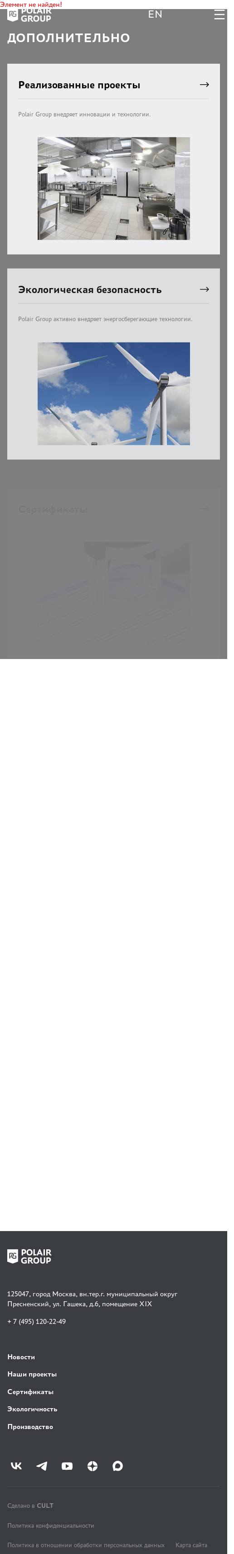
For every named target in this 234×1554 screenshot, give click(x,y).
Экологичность (32, 1409)
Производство (30, 1426)
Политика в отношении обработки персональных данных (86, 1545)
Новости (21, 1356)
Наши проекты (32, 1374)
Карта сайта (191, 1545)
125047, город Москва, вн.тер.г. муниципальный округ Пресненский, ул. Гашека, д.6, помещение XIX (92, 1298)
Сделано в (30, 1505)
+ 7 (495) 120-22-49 (36, 1321)
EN (155, 14)
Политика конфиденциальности (50, 1525)
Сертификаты (30, 1391)
